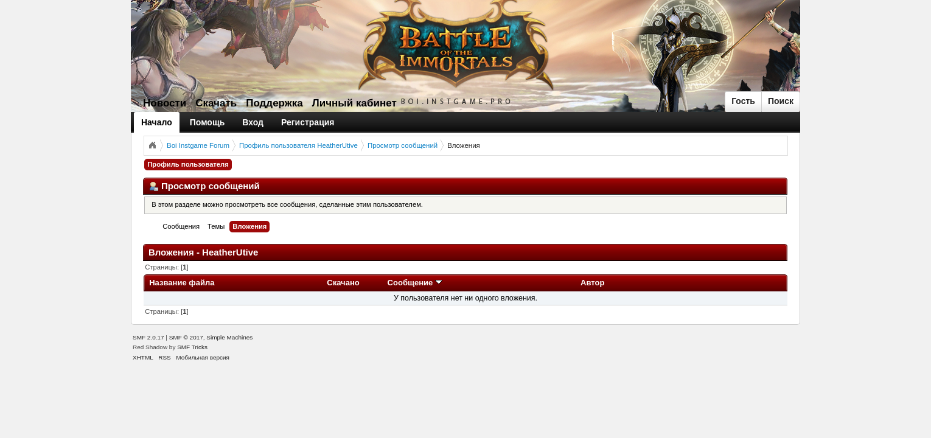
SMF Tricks (192, 347)
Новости (164, 103)
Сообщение (415, 282)
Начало (156, 122)
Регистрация (308, 122)
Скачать (216, 103)
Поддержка (274, 103)
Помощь (207, 122)
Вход (252, 122)
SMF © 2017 (186, 337)
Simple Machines (229, 337)
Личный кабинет (354, 103)
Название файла (181, 282)
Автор (592, 282)
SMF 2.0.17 (148, 337)
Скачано (343, 282)
